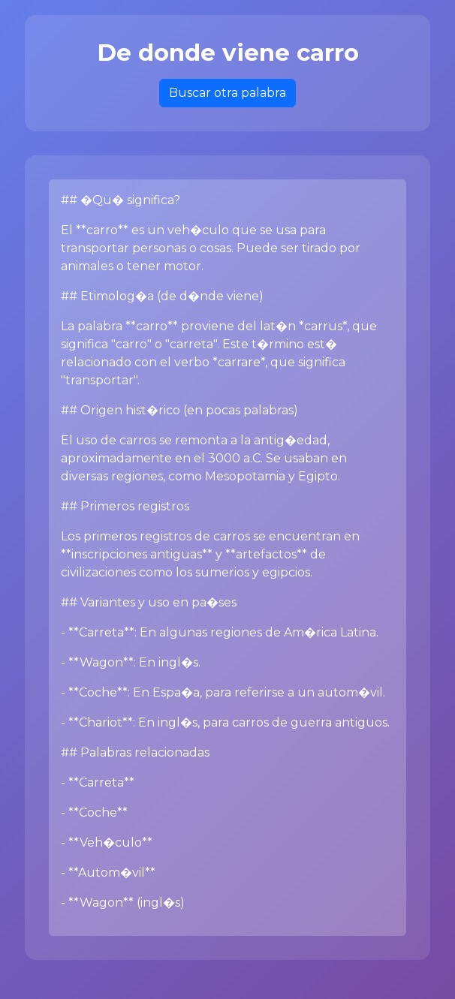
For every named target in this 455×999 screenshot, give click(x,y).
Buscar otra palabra (227, 93)
